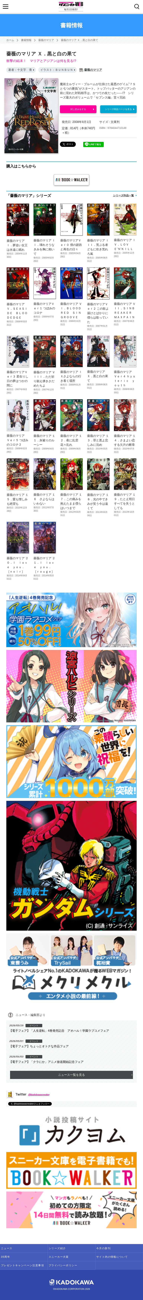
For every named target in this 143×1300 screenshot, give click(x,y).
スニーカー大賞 (59, 1256)
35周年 (5, 1256)
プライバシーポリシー (63, 1265)
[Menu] (5, 6)
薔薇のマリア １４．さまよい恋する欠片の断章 (125, 440)
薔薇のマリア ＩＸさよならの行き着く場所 (71, 376)
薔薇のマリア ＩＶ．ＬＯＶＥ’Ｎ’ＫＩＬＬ (125, 244)
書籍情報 (26, 40)
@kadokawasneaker (39, 1094)
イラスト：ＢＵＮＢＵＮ (56, 69)
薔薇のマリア (46, 40)
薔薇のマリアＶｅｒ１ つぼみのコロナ (44, 308)
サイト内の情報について (112, 1256)
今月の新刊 (103, 1248)
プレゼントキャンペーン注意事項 (22, 1265)
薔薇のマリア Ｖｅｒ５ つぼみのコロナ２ (17, 440)
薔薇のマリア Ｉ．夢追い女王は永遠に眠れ (17, 245)
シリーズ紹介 (57, 1248)
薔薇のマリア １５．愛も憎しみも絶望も (17, 499)
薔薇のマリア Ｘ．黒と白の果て (79, 40)
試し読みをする (78, 109)
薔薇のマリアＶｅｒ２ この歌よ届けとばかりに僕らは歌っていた (98, 313)
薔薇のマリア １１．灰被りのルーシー (44, 440)
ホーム (10, 40)
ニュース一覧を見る (71, 1074)
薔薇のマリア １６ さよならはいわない (44, 499)
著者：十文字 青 (20, 69)
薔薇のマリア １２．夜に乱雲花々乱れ (71, 440)
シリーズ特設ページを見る (118, 109)
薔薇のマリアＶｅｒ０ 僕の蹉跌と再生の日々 (71, 245)
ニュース (6, 1248)
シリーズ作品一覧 (123, 195)
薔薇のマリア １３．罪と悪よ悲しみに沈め (98, 440)
